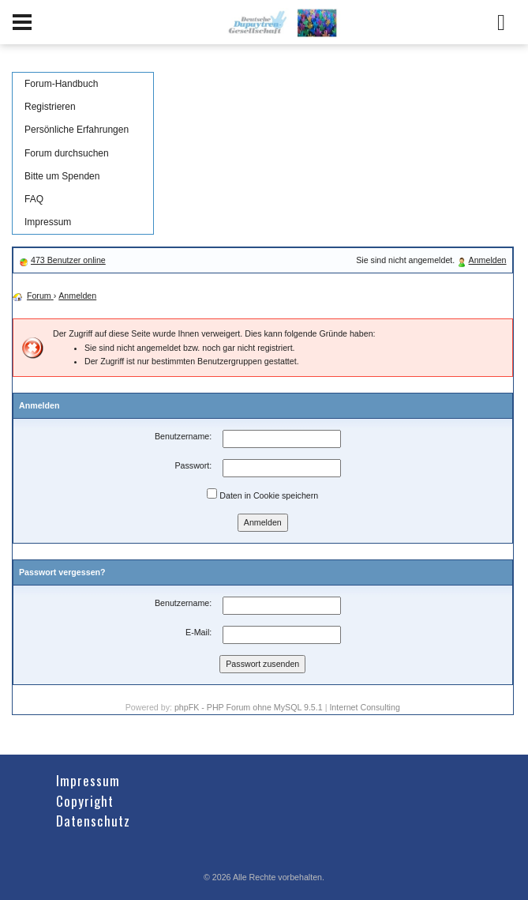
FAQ (33, 199)
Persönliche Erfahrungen (76, 129)
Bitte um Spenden (61, 176)
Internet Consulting (364, 707)
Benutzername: (183, 436)
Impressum (47, 222)
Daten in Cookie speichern (262, 494)
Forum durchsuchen (66, 153)
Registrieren (50, 106)
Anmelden (488, 260)
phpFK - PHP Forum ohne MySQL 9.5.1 (248, 707)
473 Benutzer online (68, 260)
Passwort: (193, 465)
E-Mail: (198, 632)
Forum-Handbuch (61, 83)
